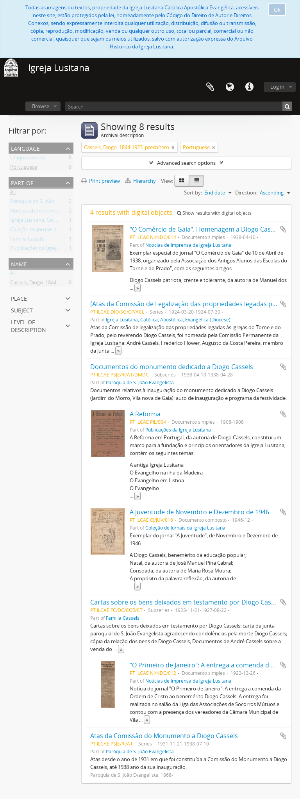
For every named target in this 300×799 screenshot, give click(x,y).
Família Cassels (27, 240)
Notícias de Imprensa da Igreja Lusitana (56, 212)
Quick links (249, 87)
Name (19, 263)
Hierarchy (141, 180)
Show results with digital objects (214, 213)
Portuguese (23, 168)
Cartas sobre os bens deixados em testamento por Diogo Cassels (186, 602)
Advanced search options (186, 162)
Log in (277, 86)
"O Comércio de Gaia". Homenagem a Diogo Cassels (206, 229)
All (13, 193)
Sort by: (193, 192)
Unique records (28, 158)
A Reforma (145, 414)
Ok (277, 9)
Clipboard (210, 87)
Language (229, 87)
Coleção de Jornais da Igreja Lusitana (52, 230)
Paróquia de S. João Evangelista (46, 202)
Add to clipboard (283, 229)
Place (19, 297)
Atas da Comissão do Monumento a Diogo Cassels (164, 735)
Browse (40, 106)
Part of (22, 182)
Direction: (246, 192)
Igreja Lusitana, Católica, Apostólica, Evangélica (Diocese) (168, 319)
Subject (22, 309)
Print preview (100, 180)
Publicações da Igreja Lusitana (45, 249)
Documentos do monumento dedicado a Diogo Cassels (171, 366)
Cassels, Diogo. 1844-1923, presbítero (52, 283)
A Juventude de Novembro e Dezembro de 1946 (199, 512)
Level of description (28, 325)
